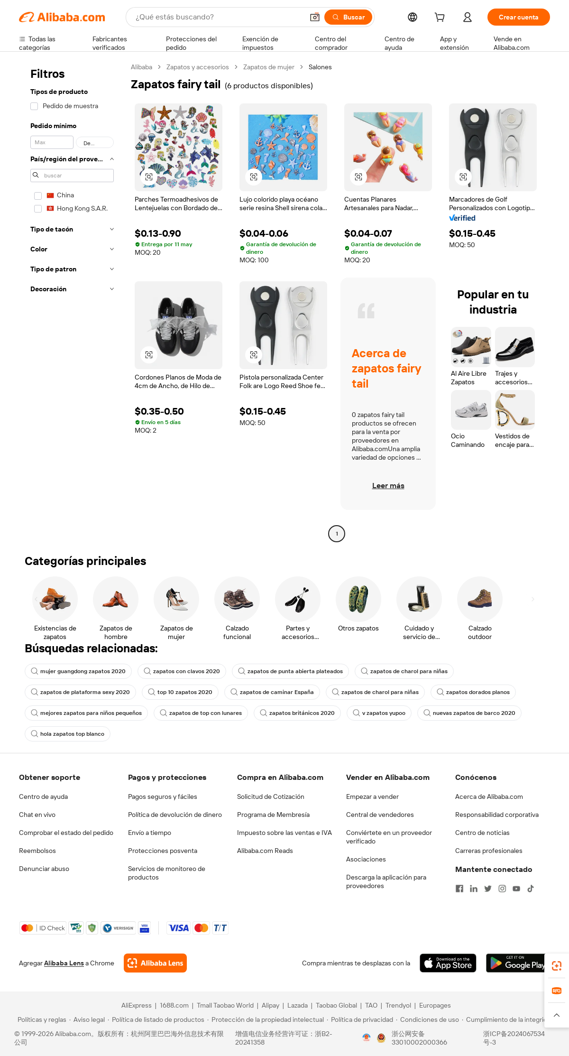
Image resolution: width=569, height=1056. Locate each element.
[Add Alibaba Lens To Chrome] (155, 963)
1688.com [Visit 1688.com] (174, 1005)
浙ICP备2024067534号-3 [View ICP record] (514, 1038)
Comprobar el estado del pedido (66, 832)
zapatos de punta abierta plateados (290, 671)
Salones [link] (320, 67)
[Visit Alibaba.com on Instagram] (502, 888)
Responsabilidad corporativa (497, 814)
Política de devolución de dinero (175, 814)
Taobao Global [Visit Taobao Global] (336, 1005)
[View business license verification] (366, 1038)
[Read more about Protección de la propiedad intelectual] (265, 1019)
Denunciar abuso (44, 868)
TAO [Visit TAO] (371, 1005)
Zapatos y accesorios (197, 67)
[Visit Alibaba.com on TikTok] (530, 888)
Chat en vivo (37, 814)
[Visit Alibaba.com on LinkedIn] (473, 888)
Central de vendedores (380, 814)
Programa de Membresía (273, 814)
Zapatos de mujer (268, 67)
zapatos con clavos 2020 (182, 671)
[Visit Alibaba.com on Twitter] (488, 888)
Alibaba (141, 67)
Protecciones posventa (162, 850)
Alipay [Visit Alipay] (270, 1005)
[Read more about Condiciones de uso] (427, 1019)
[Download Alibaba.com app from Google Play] (518, 963)
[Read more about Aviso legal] (87, 1019)
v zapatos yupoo (379, 713)
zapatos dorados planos (473, 692)
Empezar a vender (372, 796)
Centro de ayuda (43, 796)
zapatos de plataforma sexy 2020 (80, 692)
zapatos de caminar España (272, 692)
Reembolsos (37, 850)
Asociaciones (366, 859)
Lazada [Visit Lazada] (297, 1005)
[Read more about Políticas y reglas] (40, 1019)
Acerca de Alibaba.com (489, 796)
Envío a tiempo (149, 832)
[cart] (441, 18)
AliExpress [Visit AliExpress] (136, 1005)
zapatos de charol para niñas (404, 671)
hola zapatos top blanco (67, 734)
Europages (435, 1005)
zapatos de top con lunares (201, 713)
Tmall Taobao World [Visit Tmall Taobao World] (225, 1005)
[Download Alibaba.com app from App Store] (448, 963)
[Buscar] (348, 17)
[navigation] (72, 301)
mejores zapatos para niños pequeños (86, 713)
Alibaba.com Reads (265, 850)
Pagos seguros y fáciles (162, 796)
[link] (556, 966)
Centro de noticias (482, 832)
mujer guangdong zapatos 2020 (78, 671)
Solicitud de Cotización (270, 796)
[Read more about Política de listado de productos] (156, 1019)
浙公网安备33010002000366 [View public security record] (419, 1038)
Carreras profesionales (489, 850)
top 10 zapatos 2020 (180, 692)
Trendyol (398, 1005)
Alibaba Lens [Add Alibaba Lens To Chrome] (64, 963)
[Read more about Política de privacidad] (360, 1019)
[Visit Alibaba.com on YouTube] (516, 888)
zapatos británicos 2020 (297, 713)
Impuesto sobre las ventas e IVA (284, 832)
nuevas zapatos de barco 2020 (469, 713)
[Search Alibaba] (219, 17)
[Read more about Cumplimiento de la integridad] (508, 1019)
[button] (315, 17)
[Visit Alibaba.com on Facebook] (459, 888)
